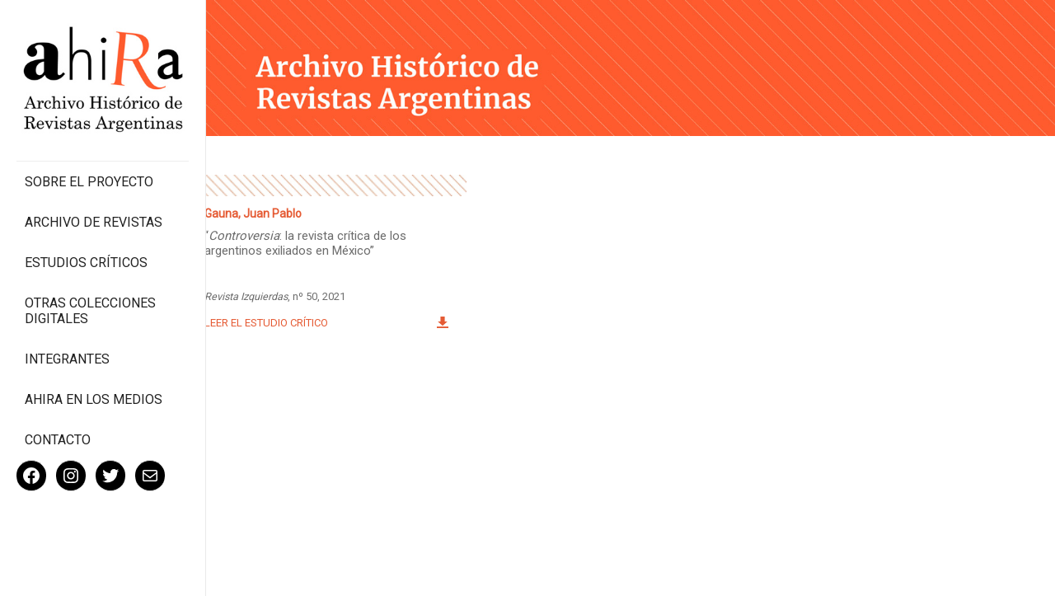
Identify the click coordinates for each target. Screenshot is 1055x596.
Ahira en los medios (93, 399)
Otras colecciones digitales (90, 310)
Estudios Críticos (86, 262)
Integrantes (67, 359)
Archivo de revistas (93, 222)
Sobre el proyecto (89, 182)
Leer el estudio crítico (266, 323)
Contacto (58, 440)
